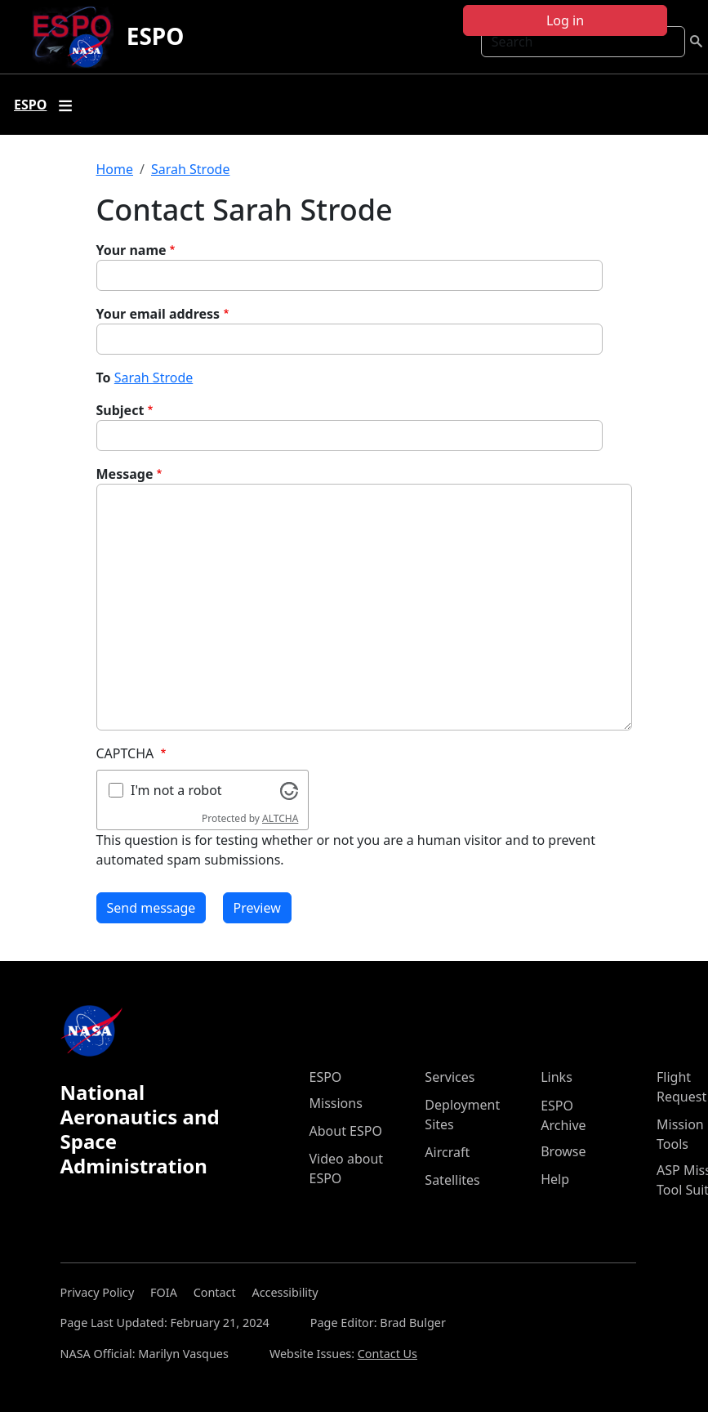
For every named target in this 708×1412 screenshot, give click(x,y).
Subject (120, 410)
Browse (563, 1151)
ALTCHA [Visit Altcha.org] (280, 818)
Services (449, 1077)
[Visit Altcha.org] (289, 789)
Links (556, 1077)
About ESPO (345, 1131)
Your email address (158, 314)
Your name (131, 250)
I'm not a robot (176, 790)
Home (115, 169)
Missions (336, 1103)
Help (555, 1179)
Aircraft (447, 1152)
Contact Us (387, 1353)
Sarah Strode (190, 169)
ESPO (156, 35)
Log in (565, 20)
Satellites (452, 1180)
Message (125, 474)
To (103, 378)
